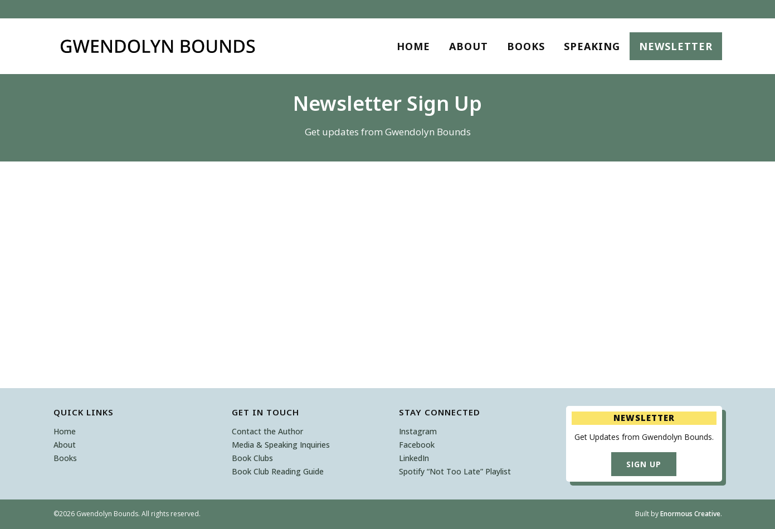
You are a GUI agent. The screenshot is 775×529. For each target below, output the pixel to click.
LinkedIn (414, 458)
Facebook (417, 444)
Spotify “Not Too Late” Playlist (455, 471)
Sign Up (643, 464)
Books (65, 458)
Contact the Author (267, 431)
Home (64, 431)
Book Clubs (252, 458)
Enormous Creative (690, 513)
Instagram (418, 431)
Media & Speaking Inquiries (281, 444)
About (64, 444)
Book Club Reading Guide (278, 471)
